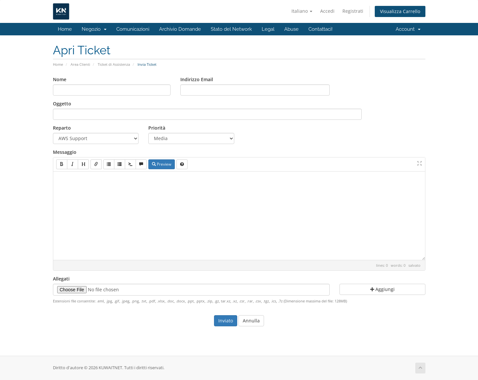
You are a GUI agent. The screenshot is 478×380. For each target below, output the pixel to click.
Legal (268, 29)
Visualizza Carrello (400, 11)
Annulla (251, 320)
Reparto (62, 128)
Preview (161, 164)
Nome (59, 79)
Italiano (301, 11)
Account (408, 29)
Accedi (327, 11)
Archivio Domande (180, 29)
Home (65, 29)
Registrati (352, 11)
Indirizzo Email (196, 79)
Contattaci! (320, 29)
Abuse (291, 29)
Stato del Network (231, 29)
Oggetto (62, 103)
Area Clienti (80, 64)
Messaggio (64, 152)
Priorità (156, 128)
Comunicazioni (132, 29)
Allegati (61, 279)
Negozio (94, 29)
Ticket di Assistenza (114, 64)
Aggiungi (382, 289)
